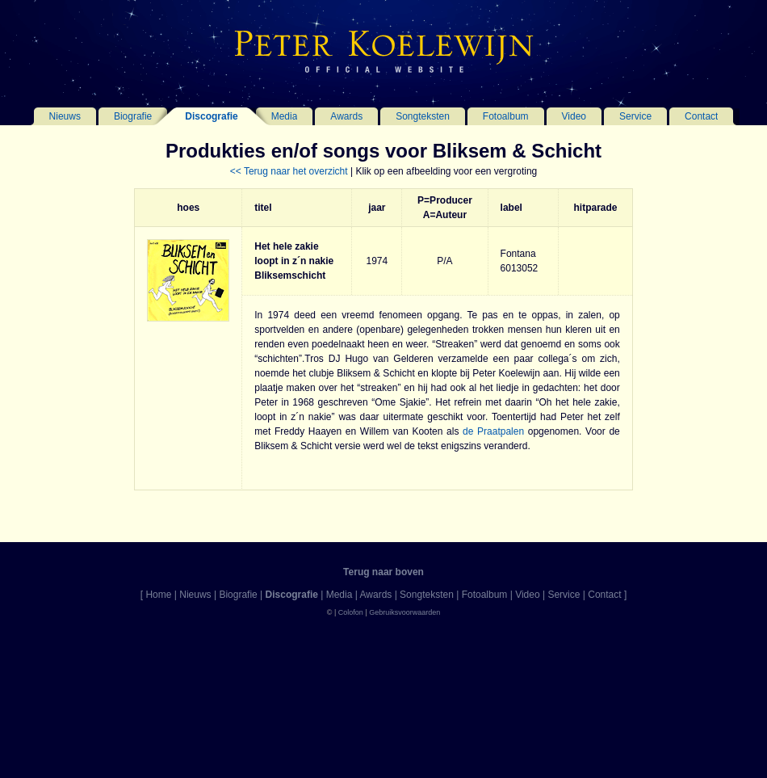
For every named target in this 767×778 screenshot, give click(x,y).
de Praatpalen (493, 431)
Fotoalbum (506, 116)
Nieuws (65, 116)
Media (284, 116)
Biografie (133, 116)
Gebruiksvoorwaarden (404, 612)
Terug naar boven (383, 572)
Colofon (350, 612)
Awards (346, 116)
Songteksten (423, 116)
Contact (701, 116)
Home (158, 594)
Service (635, 116)
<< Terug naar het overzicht (289, 171)
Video (574, 116)
